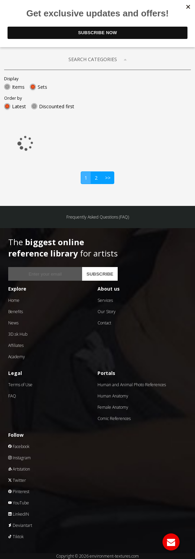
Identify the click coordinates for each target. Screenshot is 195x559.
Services (105, 300)
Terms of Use (20, 385)
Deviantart (20, 525)
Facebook (18, 446)
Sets (42, 87)
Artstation (19, 469)
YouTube (18, 503)
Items (18, 87)
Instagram (19, 458)
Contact (104, 323)
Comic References (114, 418)
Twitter (17, 480)
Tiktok (16, 537)
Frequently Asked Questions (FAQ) (97, 217)
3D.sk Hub (17, 334)
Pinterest (18, 491)
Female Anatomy (113, 407)
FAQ (12, 396)
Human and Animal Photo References (132, 385)
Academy (16, 357)
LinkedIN (18, 514)
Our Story (107, 312)
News (13, 323)
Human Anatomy (113, 396)
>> (107, 177)
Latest (19, 106)
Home (14, 300)
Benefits (15, 312)
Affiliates (16, 345)
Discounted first (56, 106)
